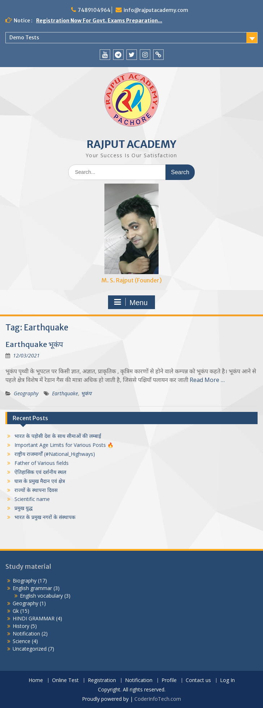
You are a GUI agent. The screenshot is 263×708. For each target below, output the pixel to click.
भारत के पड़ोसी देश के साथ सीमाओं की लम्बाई (57, 435)
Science (21, 641)
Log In (227, 680)
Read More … (207, 380)
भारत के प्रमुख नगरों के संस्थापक (45, 517)
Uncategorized (30, 648)
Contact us (198, 680)
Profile (169, 680)
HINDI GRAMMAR (34, 618)
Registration (102, 680)
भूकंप (86, 393)
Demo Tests (24, 37)
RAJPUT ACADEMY (131, 144)
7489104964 (94, 10)
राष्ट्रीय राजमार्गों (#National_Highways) (54, 453)
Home (36, 680)
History (21, 626)
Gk (16, 610)
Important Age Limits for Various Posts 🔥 (63, 444)
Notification (26, 633)
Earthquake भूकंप (34, 344)
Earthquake (65, 393)
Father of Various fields (41, 462)
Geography (26, 393)
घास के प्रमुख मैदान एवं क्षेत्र (39, 481)
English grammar (32, 588)
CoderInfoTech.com (157, 698)
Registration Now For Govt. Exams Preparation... (99, 20)
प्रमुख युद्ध (23, 508)
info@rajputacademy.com (156, 10)
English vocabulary (41, 595)
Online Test (65, 680)
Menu (130, 302)
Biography (24, 580)
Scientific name (32, 499)
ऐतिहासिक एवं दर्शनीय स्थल (40, 472)
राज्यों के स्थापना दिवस (35, 490)
